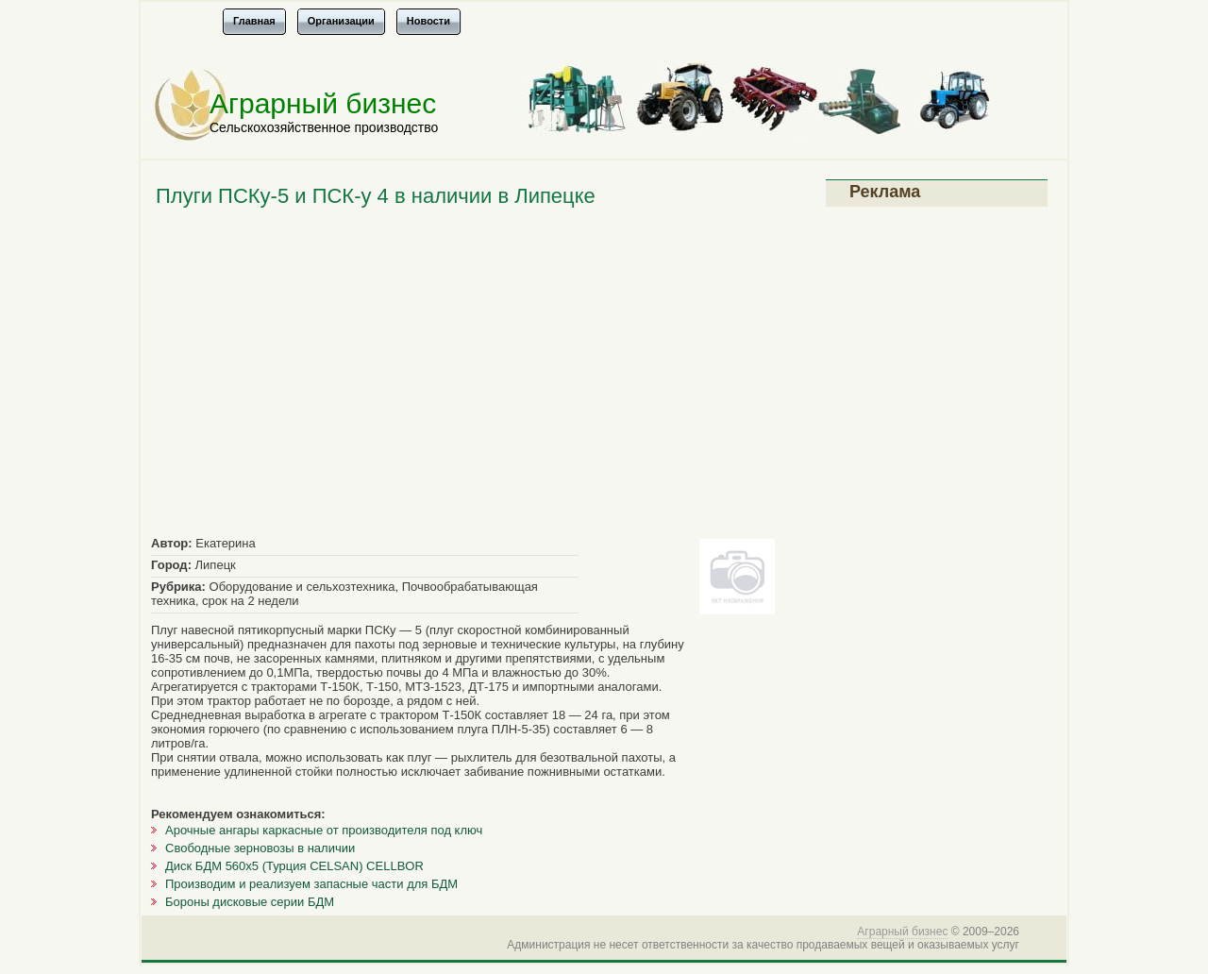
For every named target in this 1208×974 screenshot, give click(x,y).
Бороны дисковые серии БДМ (249, 902)
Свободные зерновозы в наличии (260, 848)
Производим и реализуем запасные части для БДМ (311, 884)
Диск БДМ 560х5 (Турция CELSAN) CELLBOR (294, 866)
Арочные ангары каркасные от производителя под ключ (323, 830)
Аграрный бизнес (323, 103)
